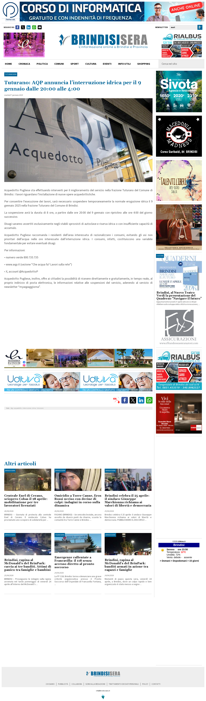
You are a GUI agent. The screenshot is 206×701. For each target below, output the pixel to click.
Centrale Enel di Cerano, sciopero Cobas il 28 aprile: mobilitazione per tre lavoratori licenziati (26, 500)
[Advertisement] (78, 436)
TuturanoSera (10, 74)
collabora (77, 684)
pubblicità (63, 684)
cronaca (24, 64)
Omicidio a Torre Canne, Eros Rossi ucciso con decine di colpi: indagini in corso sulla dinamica (77, 500)
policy (145, 684)
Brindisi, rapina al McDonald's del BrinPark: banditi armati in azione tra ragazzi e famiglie (126, 565)
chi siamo (50, 684)
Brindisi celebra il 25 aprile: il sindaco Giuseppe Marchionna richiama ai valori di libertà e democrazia (128, 500)
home (8, 64)
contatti (156, 684)
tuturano (40, 408)
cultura (90, 64)
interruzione (26, 408)
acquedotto (18, 408)
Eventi (107, 64)
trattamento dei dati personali (124, 684)
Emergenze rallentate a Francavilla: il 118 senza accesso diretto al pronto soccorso (74, 562)
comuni (59, 64)
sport (75, 64)
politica (42, 64)
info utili (124, 64)
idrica (34, 408)
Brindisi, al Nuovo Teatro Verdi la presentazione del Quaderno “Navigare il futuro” (179, 295)
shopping (143, 64)
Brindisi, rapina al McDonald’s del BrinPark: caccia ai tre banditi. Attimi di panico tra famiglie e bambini (27, 565)
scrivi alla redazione (95, 684)
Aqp (12, 408)
